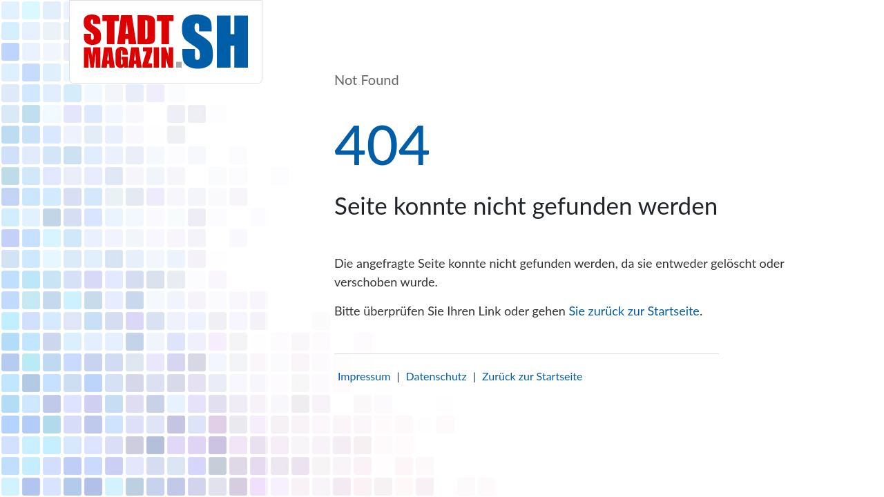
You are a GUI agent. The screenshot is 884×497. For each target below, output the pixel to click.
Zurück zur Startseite (532, 375)
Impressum (364, 375)
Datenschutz (436, 375)
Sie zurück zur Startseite (633, 310)
